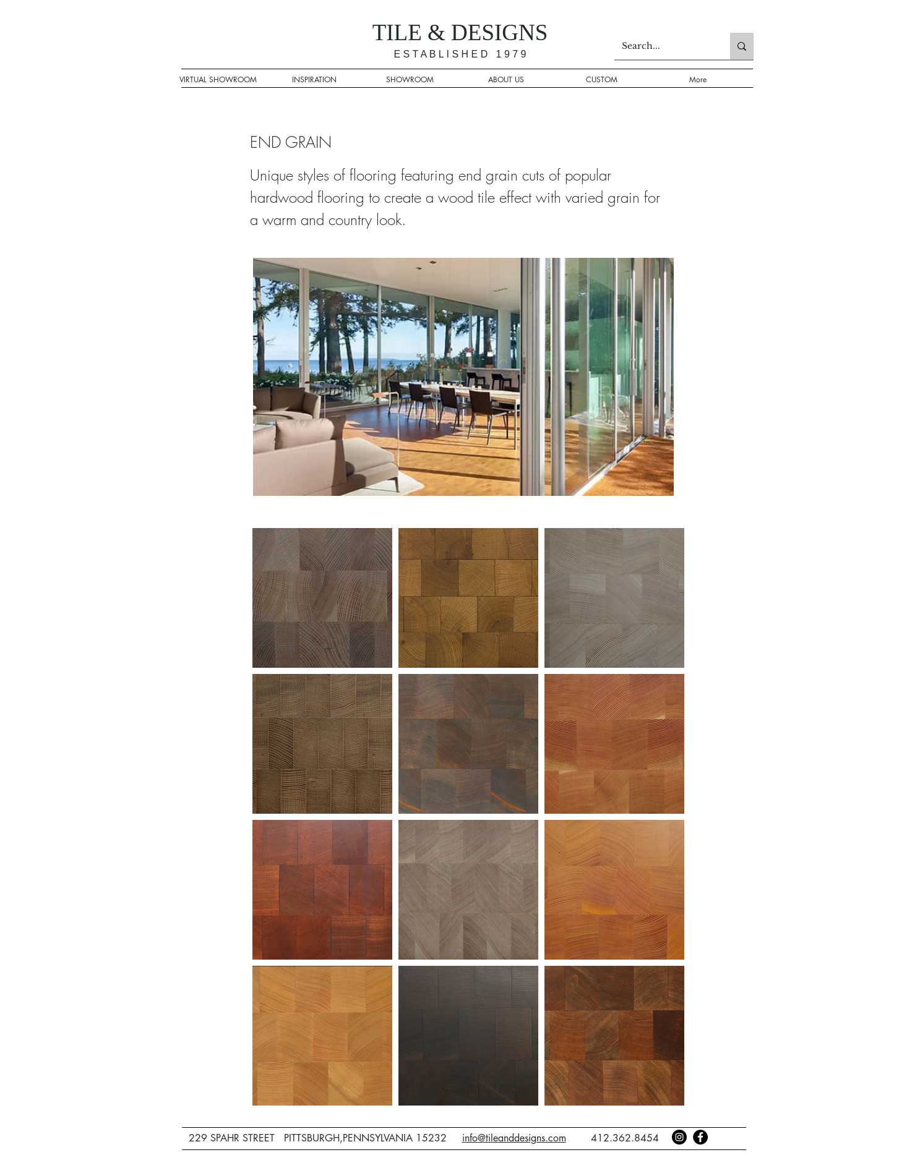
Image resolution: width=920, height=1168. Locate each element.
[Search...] (663, 46)
